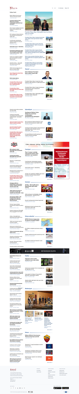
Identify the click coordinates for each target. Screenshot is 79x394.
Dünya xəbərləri (29, 216)
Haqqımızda (50, 370)
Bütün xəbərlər (49, 99)
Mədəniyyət (28, 288)
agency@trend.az (12, 381)
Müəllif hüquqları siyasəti (63, 373)
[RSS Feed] (24, 388)
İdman (27, 332)
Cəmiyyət (28, 149)
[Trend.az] (13, 8)
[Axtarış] (53, 8)
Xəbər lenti (13, 12)
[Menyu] (66, 8)
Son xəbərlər (39, 370)
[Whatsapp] (11, 388)
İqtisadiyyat (28, 109)
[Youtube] (18, 388)
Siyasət (27, 69)
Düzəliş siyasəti (50, 376)
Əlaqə (49, 373)
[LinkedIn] (22, 388)
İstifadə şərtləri (61, 370)
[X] (15, 388)
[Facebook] (13, 388)
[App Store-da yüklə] (57, 388)
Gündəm (27, 182)
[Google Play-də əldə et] (65, 388)
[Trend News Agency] (13, 369)
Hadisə (27, 256)
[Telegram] (20, 388)
